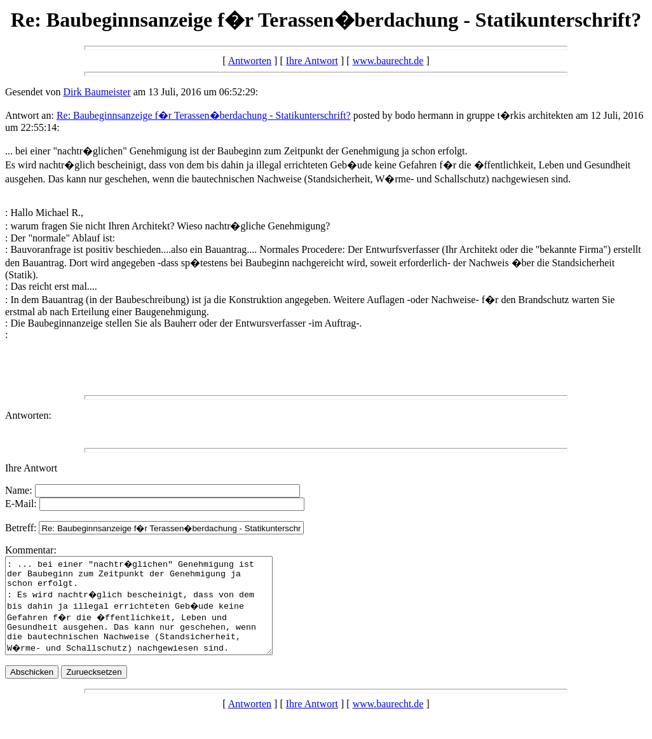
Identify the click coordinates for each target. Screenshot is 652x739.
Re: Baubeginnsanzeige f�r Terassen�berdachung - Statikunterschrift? (204, 115)
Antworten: (28, 415)
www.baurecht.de (388, 60)
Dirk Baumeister (97, 91)
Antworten (249, 60)
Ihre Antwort (312, 60)
